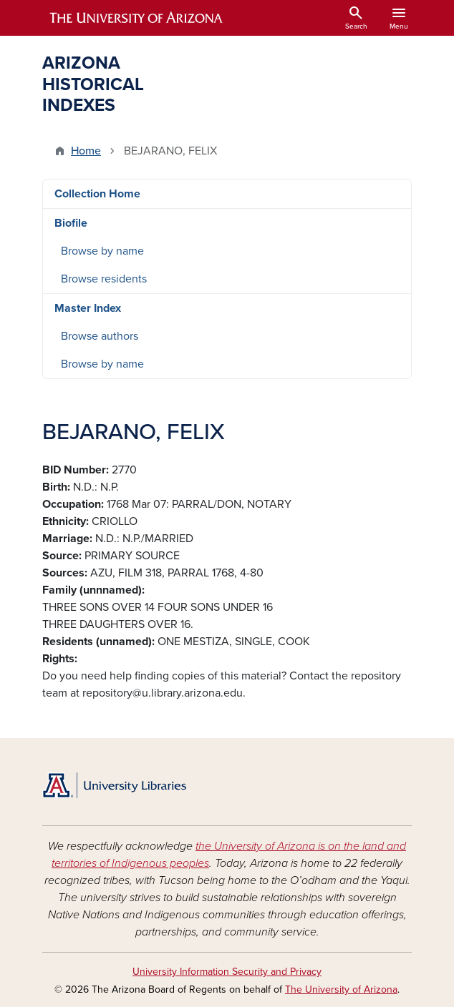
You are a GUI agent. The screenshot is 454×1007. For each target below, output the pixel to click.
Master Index (87, 308)
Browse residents (104, 279)
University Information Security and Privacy (227, 972)
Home (86, 151)
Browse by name (102, 251)
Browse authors (99, 336)
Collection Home (97, 194)
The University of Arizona (341, 989)
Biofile (70, 223)
